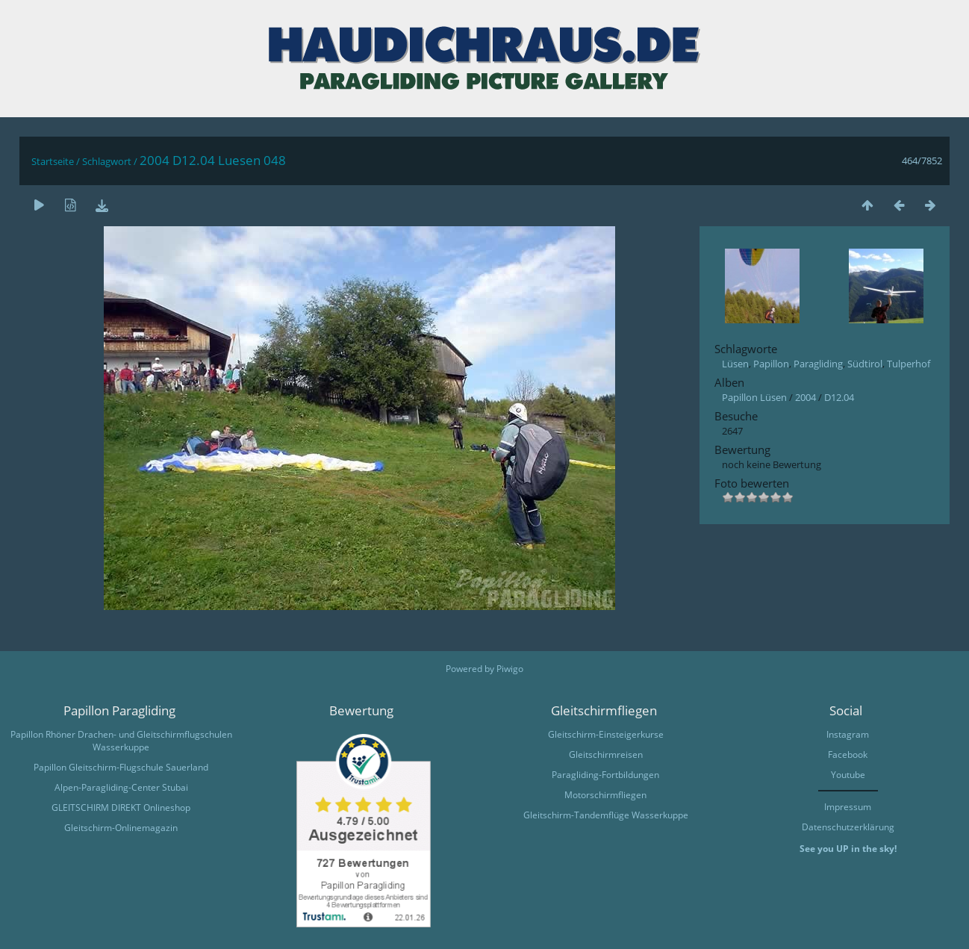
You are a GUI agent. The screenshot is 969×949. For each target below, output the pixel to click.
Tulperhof (908, 363)
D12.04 (839, 397)
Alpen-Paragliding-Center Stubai (121, 787)
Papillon (771, 363)
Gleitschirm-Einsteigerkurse (606, 734)
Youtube (848, 774)
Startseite (52, 161)
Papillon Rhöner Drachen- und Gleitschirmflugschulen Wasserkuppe (121, 740)
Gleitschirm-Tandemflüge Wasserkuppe (605, 815)
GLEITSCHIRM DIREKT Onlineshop (121, 807)
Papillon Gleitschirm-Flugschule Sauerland (121, 767)
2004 (805, 397)
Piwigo (509, 668)
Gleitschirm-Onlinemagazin (121, 827)
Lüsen (735, 363)
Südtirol (864, 363)
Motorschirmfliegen (605, 794)
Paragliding (818, 363)
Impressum (847, 806)
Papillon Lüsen (754, 397)
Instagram (847, 734)
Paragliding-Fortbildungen (605, 774)
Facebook (847, 754)
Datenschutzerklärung (848, 827)
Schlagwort (106, 161)
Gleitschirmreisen (606, 754)
